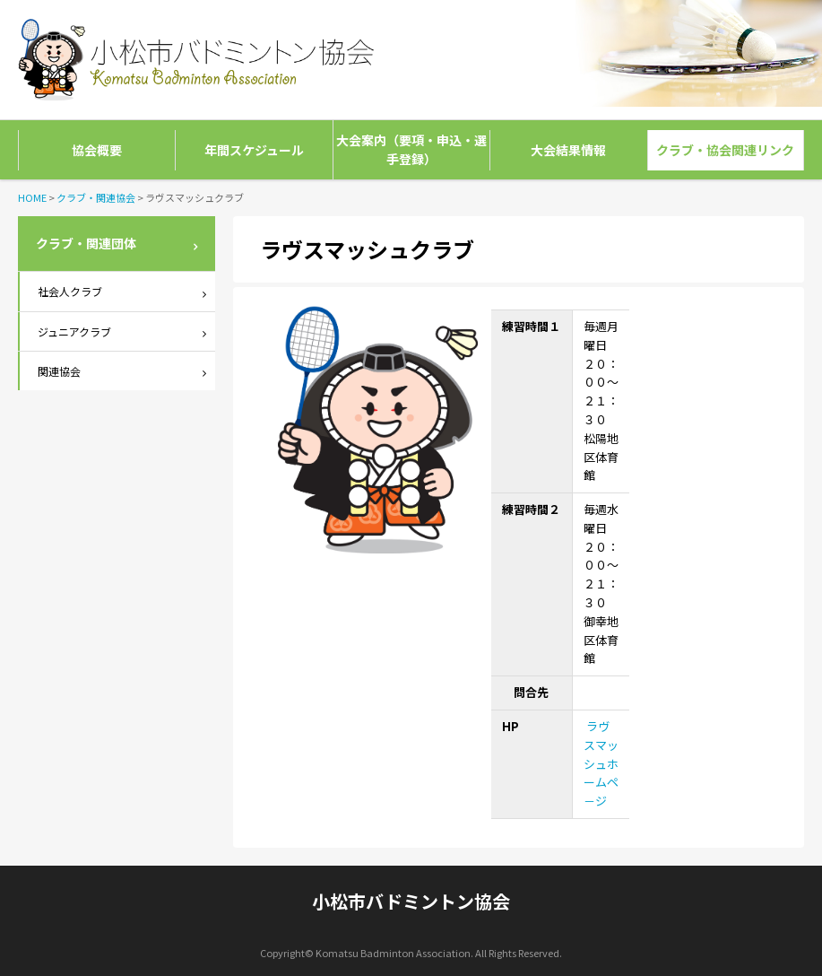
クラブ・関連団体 (86, 243)
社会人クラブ (70, 291)
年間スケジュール (254, 150)
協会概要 (97, 150)
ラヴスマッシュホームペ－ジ (601, 763)
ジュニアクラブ (74, 331)
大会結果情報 (568, 150)
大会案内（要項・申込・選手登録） (411, 149)
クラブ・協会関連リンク (725, 150)
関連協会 (59, 371)
